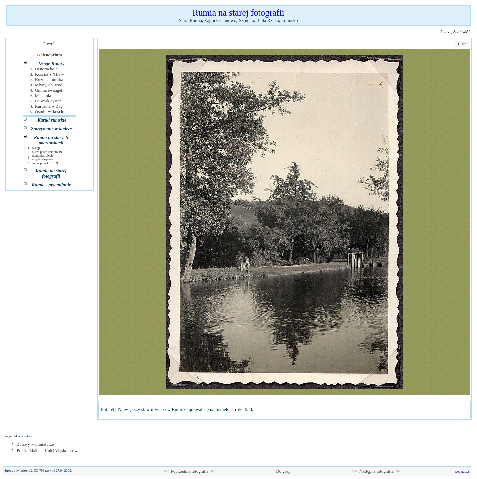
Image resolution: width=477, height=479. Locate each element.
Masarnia (43, 95)
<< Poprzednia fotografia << (189, 471)
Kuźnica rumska (49, 79)
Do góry (283, 471)
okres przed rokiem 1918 (48, 152)
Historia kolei (47, 68)
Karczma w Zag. (49, 106)
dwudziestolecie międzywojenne (42, 157)
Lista (462, 43)
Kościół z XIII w (49, 74)
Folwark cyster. (48, 100)
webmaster (462, 471)
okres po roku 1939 (45, 163)
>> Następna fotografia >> (376, 471)
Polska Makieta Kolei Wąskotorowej (48, 450)
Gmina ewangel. (49, 90)
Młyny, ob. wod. (49, 84)
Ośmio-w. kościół (50, 111)
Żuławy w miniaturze (35, 444)
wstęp (36, 148)
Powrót (49, 43)
